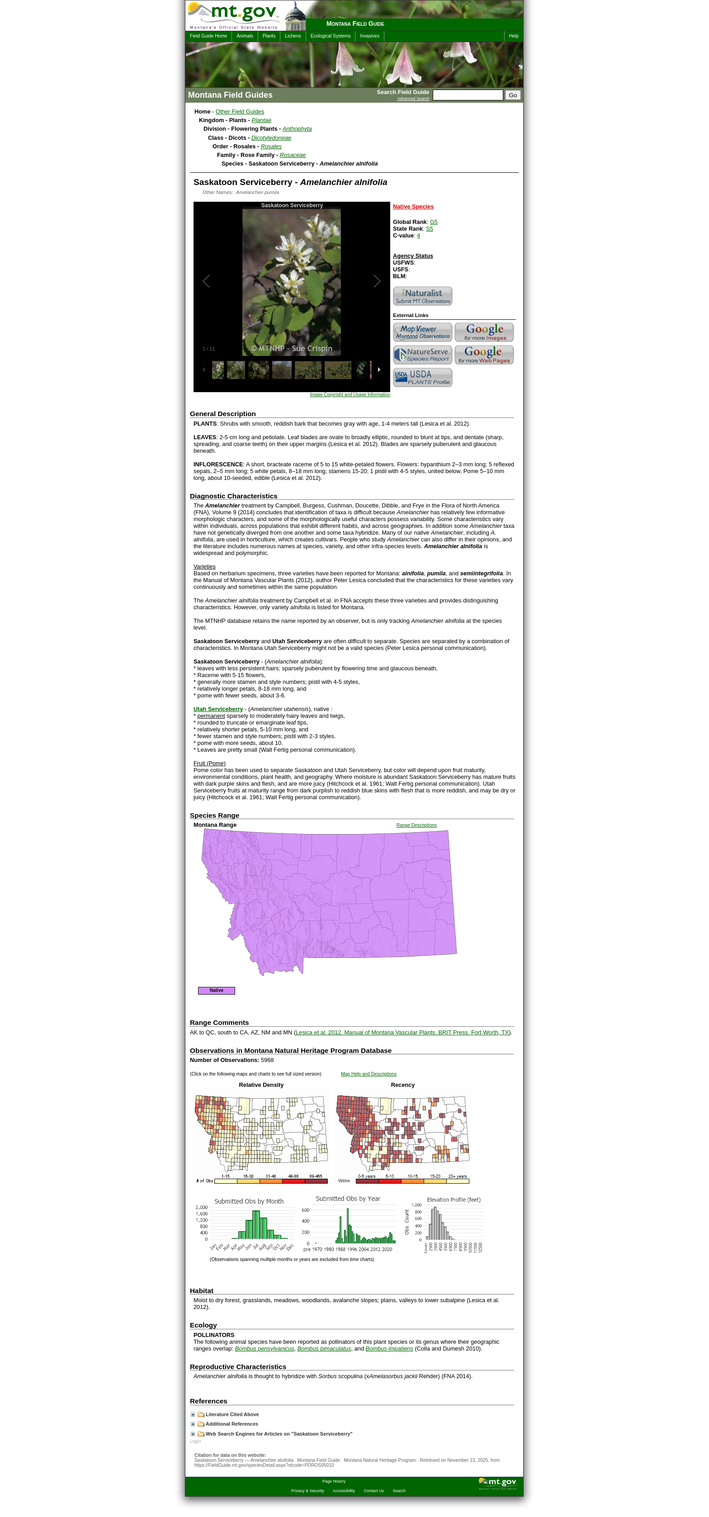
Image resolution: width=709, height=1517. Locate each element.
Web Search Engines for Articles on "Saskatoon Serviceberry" (272, 1433)
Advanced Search (413, 98)
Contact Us (374, 1491)
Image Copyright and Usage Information (350, 394)
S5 (429, 228)
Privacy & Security (307, 1491)
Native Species (413, 206)
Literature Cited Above (225, 1414)
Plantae (261, 120)
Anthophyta (297, 128)
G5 (434, 221)
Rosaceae (293, 155)
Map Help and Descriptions (369, 1073)
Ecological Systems (331, 35)
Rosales (271, 146)
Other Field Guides (240, 111)
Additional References (224, 1424)
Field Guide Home (208, 35)
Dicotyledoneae (271, 137)
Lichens (293, 35)
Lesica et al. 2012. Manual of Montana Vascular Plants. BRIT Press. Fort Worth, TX (402, 1032)
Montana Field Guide (355, 23)
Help (514, 35)
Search (399, 1491)
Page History (333, 1481)
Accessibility (344, 1491)
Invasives (369, 35)
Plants (269, 35)
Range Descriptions (417, 825)
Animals (244, 35)
